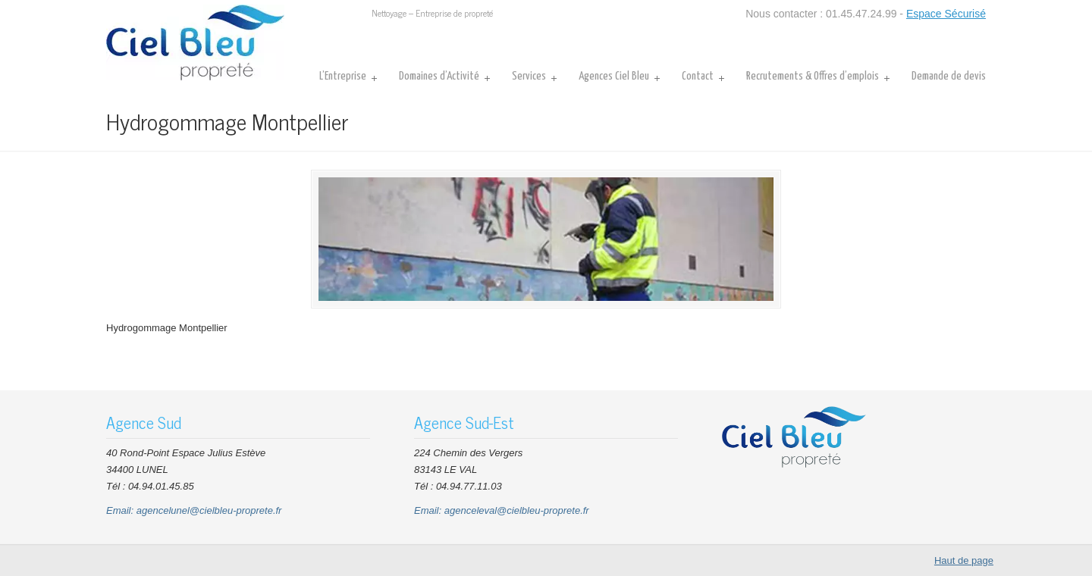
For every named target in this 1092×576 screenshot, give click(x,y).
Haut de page (963, 560)
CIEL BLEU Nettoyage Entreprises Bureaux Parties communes (195, 42)
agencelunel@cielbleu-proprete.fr (209, 510)
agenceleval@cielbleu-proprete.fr (516, 510)
